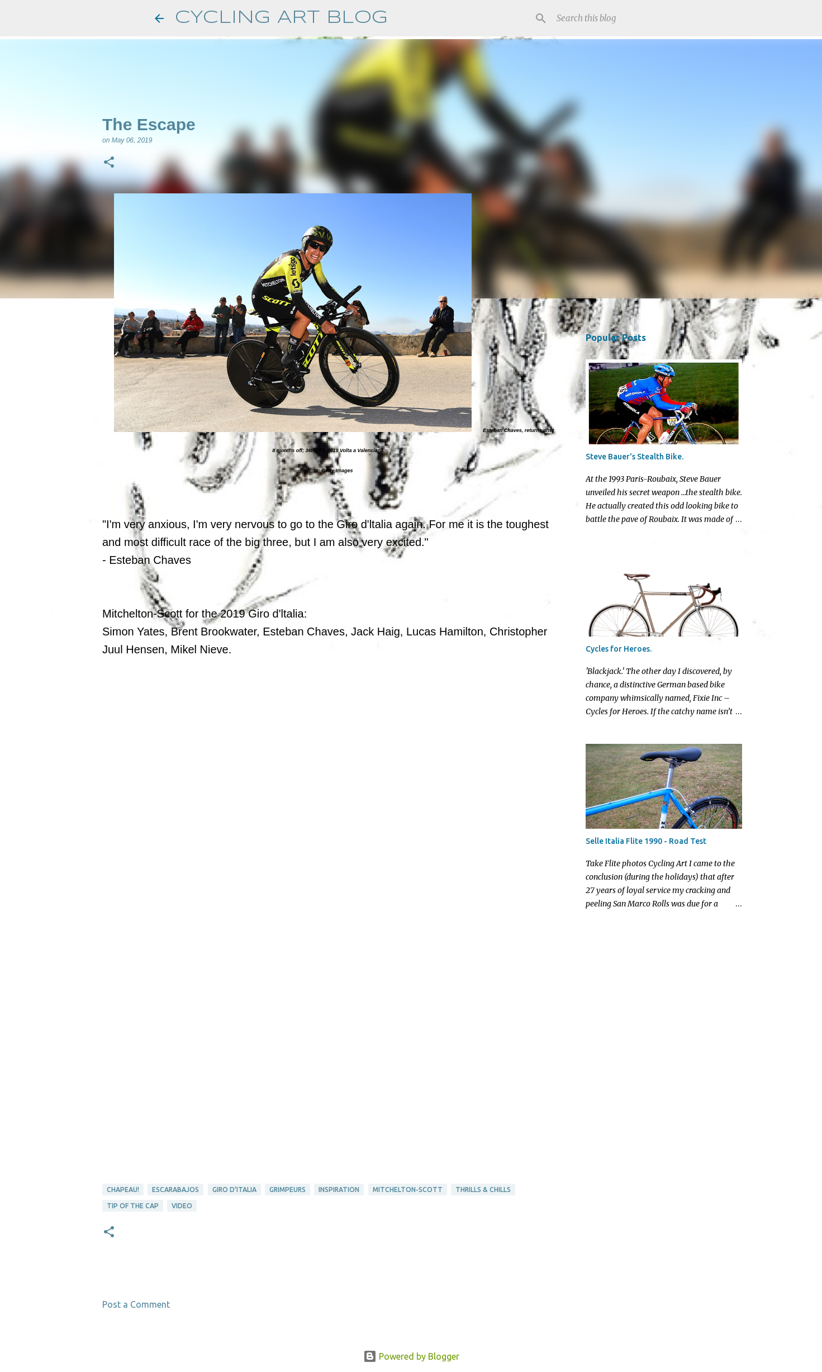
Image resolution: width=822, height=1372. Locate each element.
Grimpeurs (287, 1189)
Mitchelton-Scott (408, 1189)
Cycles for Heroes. (619, 648)
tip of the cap (133, 1205)
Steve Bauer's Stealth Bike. (634, 456)
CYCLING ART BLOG (281, 18)
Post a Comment (136, 1304)
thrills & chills (483, 1189)
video (182, 1205)
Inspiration (339, 1189)
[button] (109, 163)
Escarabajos (175, 1189)
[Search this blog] (610, 18)
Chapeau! (123, 1189)
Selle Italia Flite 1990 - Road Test (646, 841)
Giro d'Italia (234, 1189)
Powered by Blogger (411, 1356)
